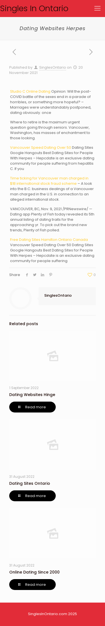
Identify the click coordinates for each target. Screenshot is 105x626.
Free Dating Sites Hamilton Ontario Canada (49, 239)
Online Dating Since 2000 (34, 572)
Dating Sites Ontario (29, 483)
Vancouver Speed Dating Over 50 (40, 147)
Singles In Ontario (34, 8)
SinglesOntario (52, 67)
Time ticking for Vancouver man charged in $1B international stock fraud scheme (49, 181)
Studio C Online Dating (30, 91)
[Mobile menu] (97, 8)
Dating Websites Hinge (32, 394)
